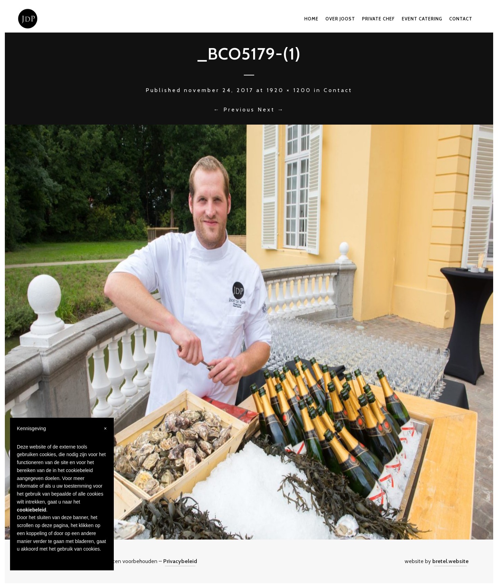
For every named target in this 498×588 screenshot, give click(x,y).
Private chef (378, 18)
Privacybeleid (180, 561)
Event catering (422, 18)
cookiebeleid (31, 510)
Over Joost (340, 18)
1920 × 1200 (289, 90)
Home (311, 18)
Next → (271, 109)
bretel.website (450, 561)
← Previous (234, 109)
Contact (460, 18)
